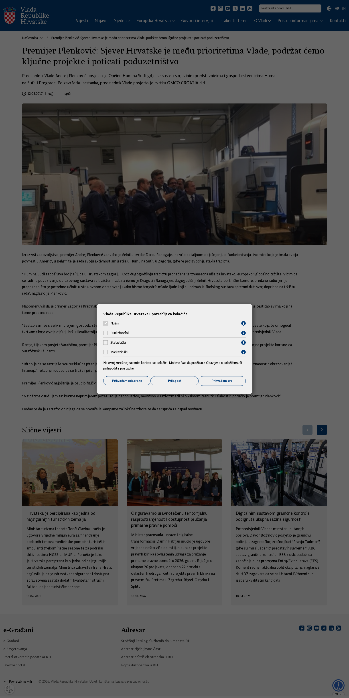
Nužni (114, 323)
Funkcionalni (119, 333)
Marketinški (119, 352)
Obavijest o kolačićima (222, 363)
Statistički (118, 343)
